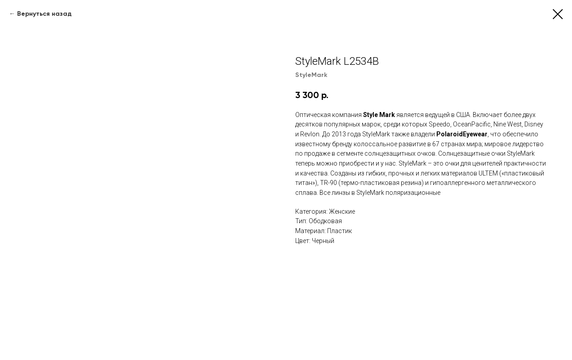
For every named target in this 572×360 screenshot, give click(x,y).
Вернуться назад (44, 14)
